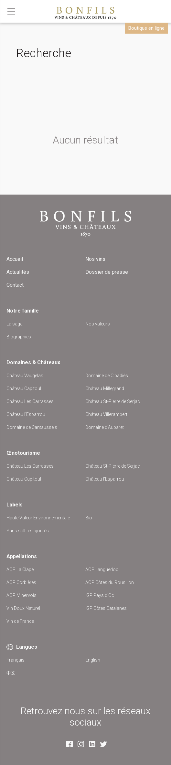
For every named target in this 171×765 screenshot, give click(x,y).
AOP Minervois (21, 595)
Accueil (14, 259)
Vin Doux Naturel (23, 608)
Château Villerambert (106, 414)
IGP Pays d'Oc (99, 595)
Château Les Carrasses (30, 401)
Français (15, 660)
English (92, 660)
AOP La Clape (20, 569)
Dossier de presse (106, 272)
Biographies (18, 336)
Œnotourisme (23, 453)
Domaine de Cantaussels (31, 427)
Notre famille (22, 311)
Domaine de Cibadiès (106, 375)
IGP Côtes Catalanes (106, 608)
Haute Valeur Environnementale (38, 517)
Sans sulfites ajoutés (27, 530)
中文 (11, 672)
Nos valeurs (97, 323)
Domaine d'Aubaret (104, 427)
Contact (15, 285)
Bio (88, 517)
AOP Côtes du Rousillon (109, 582)
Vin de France (20, 621)
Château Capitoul (23, 388)
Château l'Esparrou (25, 414)
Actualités (17, 272)
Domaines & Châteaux (33, 362)
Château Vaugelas (24, 375)
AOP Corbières (21, 582)
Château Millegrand (104, 388)
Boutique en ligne (146, 28)
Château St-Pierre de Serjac (112, 401)
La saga (14, 323)
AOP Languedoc (101, 569)
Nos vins (95, 259)
